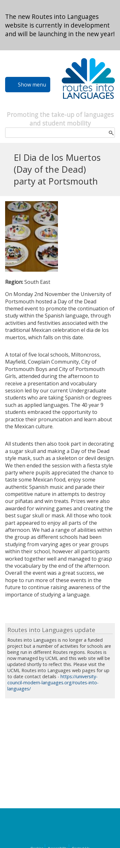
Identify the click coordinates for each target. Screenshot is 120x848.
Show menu (32, 84)
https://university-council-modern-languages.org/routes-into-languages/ (53, 682)
